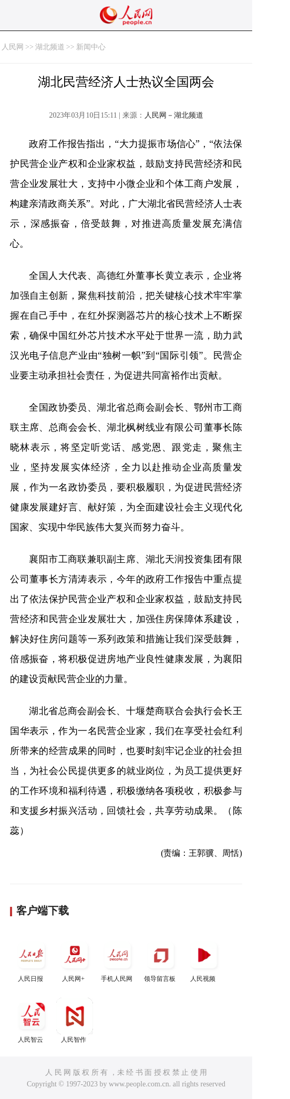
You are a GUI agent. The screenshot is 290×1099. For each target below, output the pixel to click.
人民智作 (74, 1020)
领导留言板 (160, 959)
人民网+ (74, 959)
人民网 (13, 47)
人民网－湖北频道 (173, 115)
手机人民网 (117, 959)
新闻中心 (91, 47)
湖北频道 (50, 47)
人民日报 (31, 959)
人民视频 (203, 959)
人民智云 (31, 1020)
